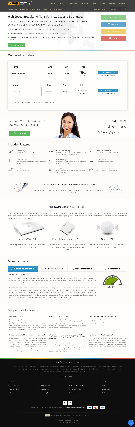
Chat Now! (20, 133)
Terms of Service (76, 389)
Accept (48, 415)
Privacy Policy (80, 408)
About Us (104, 385)
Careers (73, 393)
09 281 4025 (13, 9)
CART (104, 9)
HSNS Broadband (112, 269)
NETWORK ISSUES (56, 9)
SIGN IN (97, 9)
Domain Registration (77, 385)
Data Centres (106, 389)
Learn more (86, 415)
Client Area (13, 385)
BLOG (32, 9)
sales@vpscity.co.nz (114, 132)
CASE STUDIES (42, 9)
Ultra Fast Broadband (82, 269)
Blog (11, 393)
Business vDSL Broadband (52, 269)
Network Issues (45, 385)
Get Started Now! (16, 45)
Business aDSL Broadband (22, 269)
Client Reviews (45, 389)
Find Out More (67, 376)
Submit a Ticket (14, 389)
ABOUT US (24, 9)
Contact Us (105, 393)
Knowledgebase (45, 393)
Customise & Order (108, 72)
